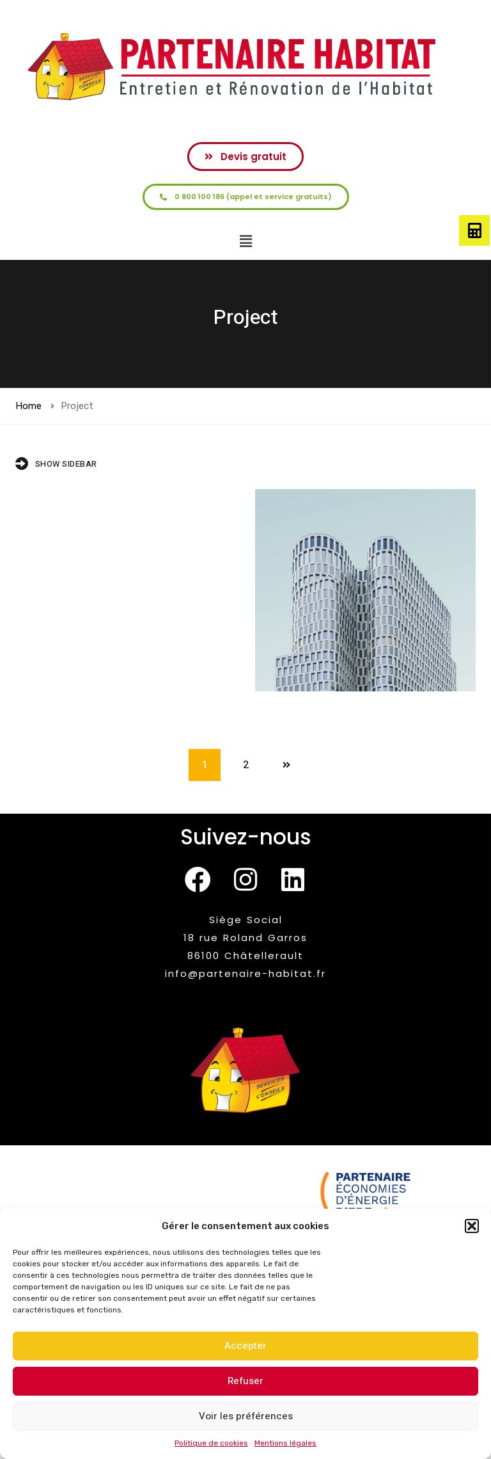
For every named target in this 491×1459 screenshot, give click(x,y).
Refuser (245, 1381)
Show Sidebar (56, 463)
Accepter (245, 1346)
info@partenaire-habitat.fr (245, 973)
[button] (471, 1226)
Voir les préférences (246, 1416)
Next (286, 765)
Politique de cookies (211, 1443)
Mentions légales (285, 1443)
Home (28, 406)
